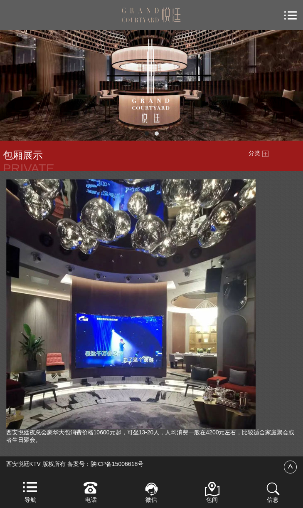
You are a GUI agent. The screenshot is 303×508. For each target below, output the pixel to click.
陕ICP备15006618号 (117, 464)
